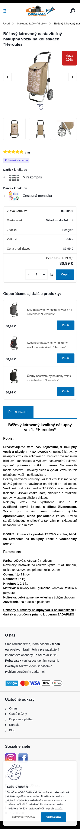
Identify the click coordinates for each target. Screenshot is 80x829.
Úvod (6, 23)
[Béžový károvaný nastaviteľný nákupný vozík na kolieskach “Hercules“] (40, 77)
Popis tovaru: (18, 412)
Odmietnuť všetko (23, 817)
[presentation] (7, 77)
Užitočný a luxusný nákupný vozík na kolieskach (38, 610)
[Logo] (40, 11)
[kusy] (36, 274)
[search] (72, 11)
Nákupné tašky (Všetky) (32, 23)
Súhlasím (53, 817)
